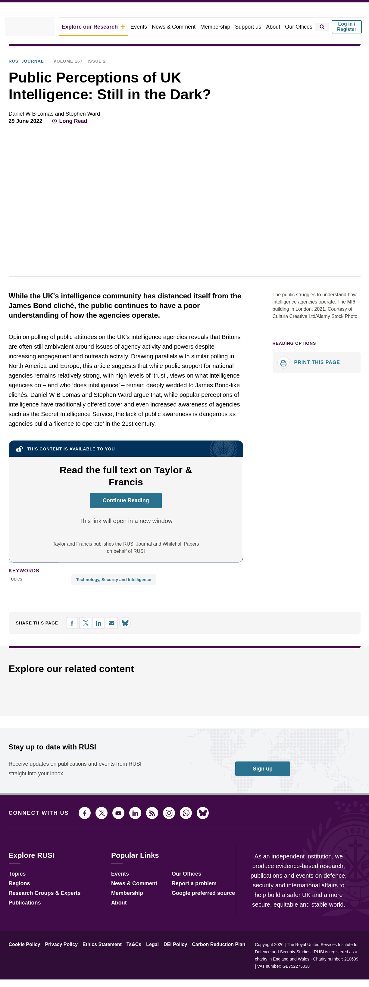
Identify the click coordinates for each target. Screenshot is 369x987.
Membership (222, 26)
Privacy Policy (57, 959)
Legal (142, 959)
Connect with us (35, 827)
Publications (73, 51)
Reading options (292, 360)
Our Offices (300, 26)
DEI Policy (163, 959)
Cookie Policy (23, 959)
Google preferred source (195, 907)
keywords (21, 585)
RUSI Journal (105, 51)
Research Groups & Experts (40, 907)
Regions (18, 897)
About (276, 26)
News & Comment (182, 26)
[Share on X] (322, 137)
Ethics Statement (95, 959)
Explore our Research (108, 26)
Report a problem (187, 897)
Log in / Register (346, 26)
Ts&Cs (125, 959)
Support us (252, 26)
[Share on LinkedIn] (333, 137)
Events (149, 26)
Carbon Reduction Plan (202, 959)
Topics (15, 593)
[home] (39, 27)
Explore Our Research (31, 51)
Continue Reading (126, 515)
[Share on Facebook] (312, 137)
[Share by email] (344, 137)
